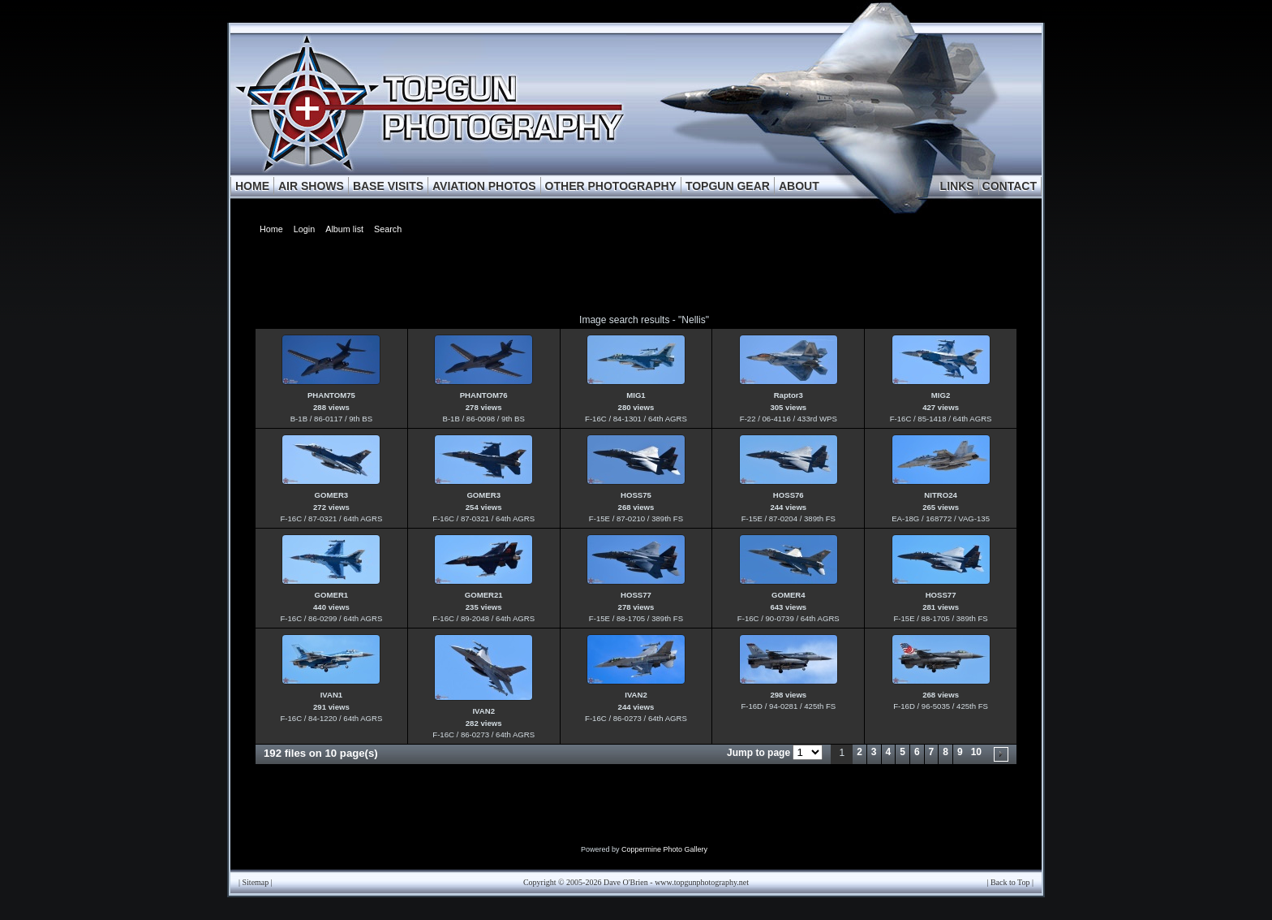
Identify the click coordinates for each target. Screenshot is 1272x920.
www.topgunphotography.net (702, 882)
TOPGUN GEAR (727, 185)
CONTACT (1009, 185)
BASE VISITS (388, 185)
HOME (252, 185)
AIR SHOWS (311, 185)
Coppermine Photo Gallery (664, 849)
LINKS (957, 185)
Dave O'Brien (626, 882)
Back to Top (1010, 882)
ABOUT (799, 185)
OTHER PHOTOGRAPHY (611, 185)
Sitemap (256, 882)
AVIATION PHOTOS (484, 185)
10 (976, 752)
